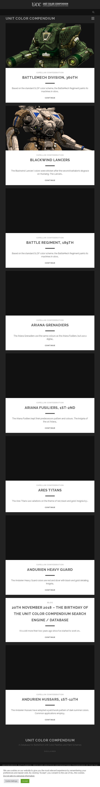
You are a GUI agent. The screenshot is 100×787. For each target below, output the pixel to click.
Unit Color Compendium (30, 18)
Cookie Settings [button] (11, 781)
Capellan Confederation (50, 73)
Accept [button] (25, 781)
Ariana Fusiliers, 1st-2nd (50, 407)
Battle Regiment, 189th (50, 242)
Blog (50, 603)
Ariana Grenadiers (50, 325)
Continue (50, 98)
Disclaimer (50, 758)
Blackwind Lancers (50, 160)
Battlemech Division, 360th (50, 77)
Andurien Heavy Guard (50, 569)
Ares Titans (50, 490)
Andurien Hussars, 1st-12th (50, 705)
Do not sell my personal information (19, 776)
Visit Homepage (50, 4)
